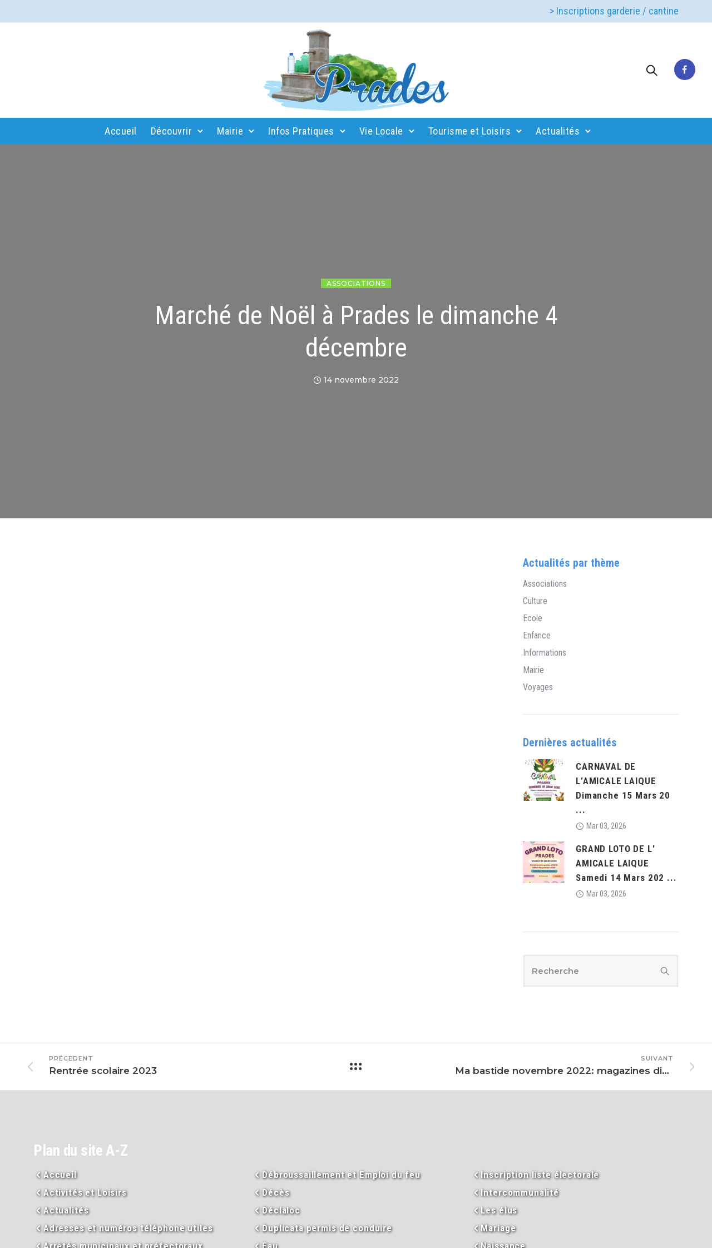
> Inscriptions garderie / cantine (614, 11)
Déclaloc (281, 1210)
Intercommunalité (520, 1192)
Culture (535, 601)
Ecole (532, 618)
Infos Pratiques (301, 131)
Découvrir (171, 131)
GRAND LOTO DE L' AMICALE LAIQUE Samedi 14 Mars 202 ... (626, 863)
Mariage (498, 1228)
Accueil (121, 131)
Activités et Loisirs (85, 1192)
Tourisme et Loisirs (469, 131)
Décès (275, 1192)
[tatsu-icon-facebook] (684, 70)
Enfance (537, 635)
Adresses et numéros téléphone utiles (128, 1228)
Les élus (499, 1210)
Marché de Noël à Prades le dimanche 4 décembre (356, 331)
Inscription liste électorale (540, 1174)
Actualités (558, 131)
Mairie (230, 131)
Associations (356, 283)
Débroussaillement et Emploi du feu (341, 1174)
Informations (544, 652)
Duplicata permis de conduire (327, 1228)
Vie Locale (381, 131)
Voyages (538, 687)
